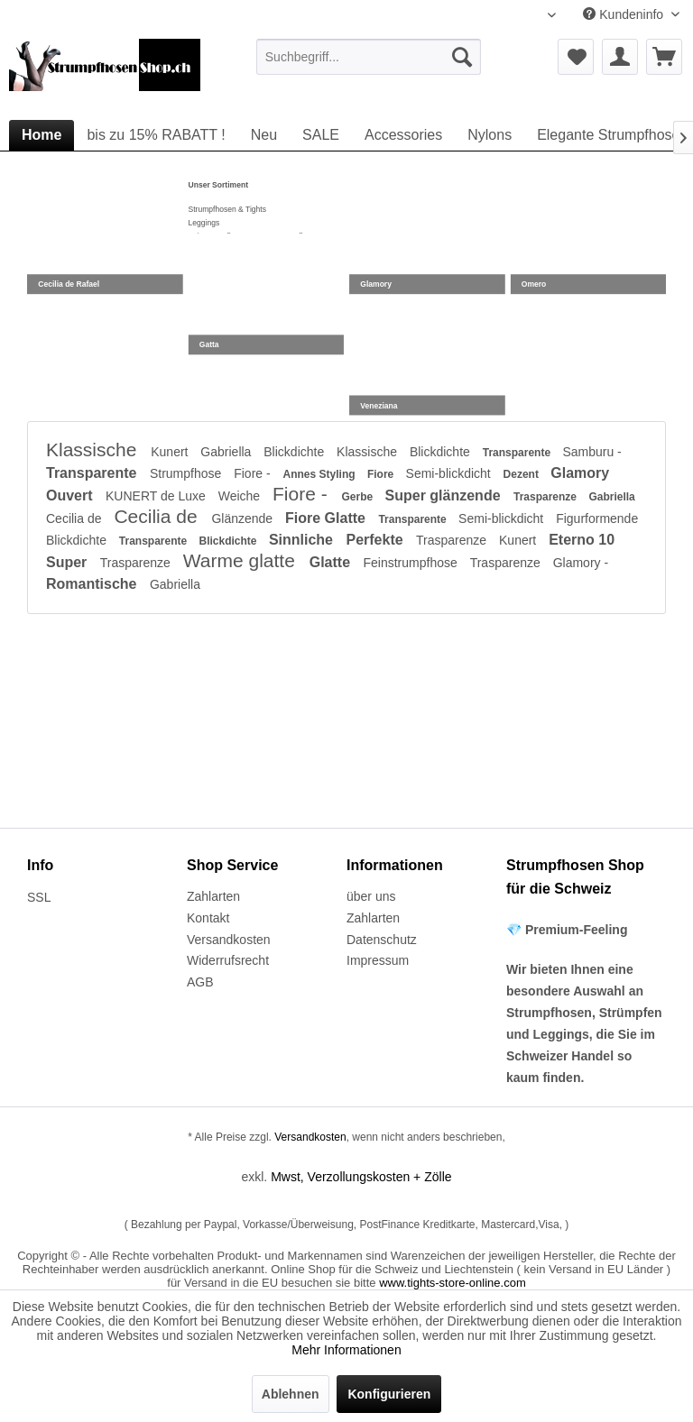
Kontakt (208, 918)
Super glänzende (444, 495)
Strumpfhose (187, 473)
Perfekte (376, 539)
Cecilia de (75, 518)
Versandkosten (229, 939)
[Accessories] (403, 135)
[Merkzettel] (576, 57)
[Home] (41, 135)
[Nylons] (489, 135)
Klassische (94, 449)
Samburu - (591, 452)
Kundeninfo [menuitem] (625, 14)
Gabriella (227, 452)
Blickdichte (295, 452)
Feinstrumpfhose (412, 562)
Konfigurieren (388, 1394)
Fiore (382, 474)
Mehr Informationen (346, 1350)
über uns (370, 896)
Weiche (240, 496)
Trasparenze (546, 497)
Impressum (377, 960)
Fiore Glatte (327, 518)
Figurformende (597, 518)
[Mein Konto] (620, 57)
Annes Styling (320, 474)
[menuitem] (369, 57)
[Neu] (264, 135)
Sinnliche (303, 539)
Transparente (518, 452)
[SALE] (321, 135)
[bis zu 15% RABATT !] (155, 135)
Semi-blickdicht (450, 473)
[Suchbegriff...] (369, 57)
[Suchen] (462, 57)
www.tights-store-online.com (452, 1282)
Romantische (93, 584)
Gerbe (359, 497)
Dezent (523, 474)
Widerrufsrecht (228, 960)
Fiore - (253, 473)
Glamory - (580, 562)
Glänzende (243, 518)
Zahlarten (213, 896)
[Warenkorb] (664, 57)
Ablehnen (290, 1394)
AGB (200, 982)
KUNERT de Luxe (157, 496)
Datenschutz (381, 939)
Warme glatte (241, 560)
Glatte (332, 562)
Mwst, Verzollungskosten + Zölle (361, 1177)
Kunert (171, 452)
